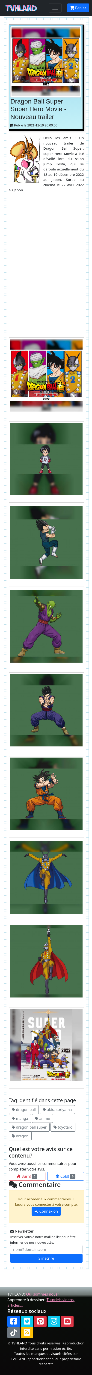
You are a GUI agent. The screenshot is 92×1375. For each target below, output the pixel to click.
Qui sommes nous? (42, 1294)
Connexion (46, 1211)
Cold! (65, 1176)
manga (20, 1118)
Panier (78, 7)
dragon (20, 1136)
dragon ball (24, 1109)
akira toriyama (57, 1109)
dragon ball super (29, 1127)
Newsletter (22, 1231)
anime (42, 1118)
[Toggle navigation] (55, 8)
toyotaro (62, 1127)
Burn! (27, 1176)
